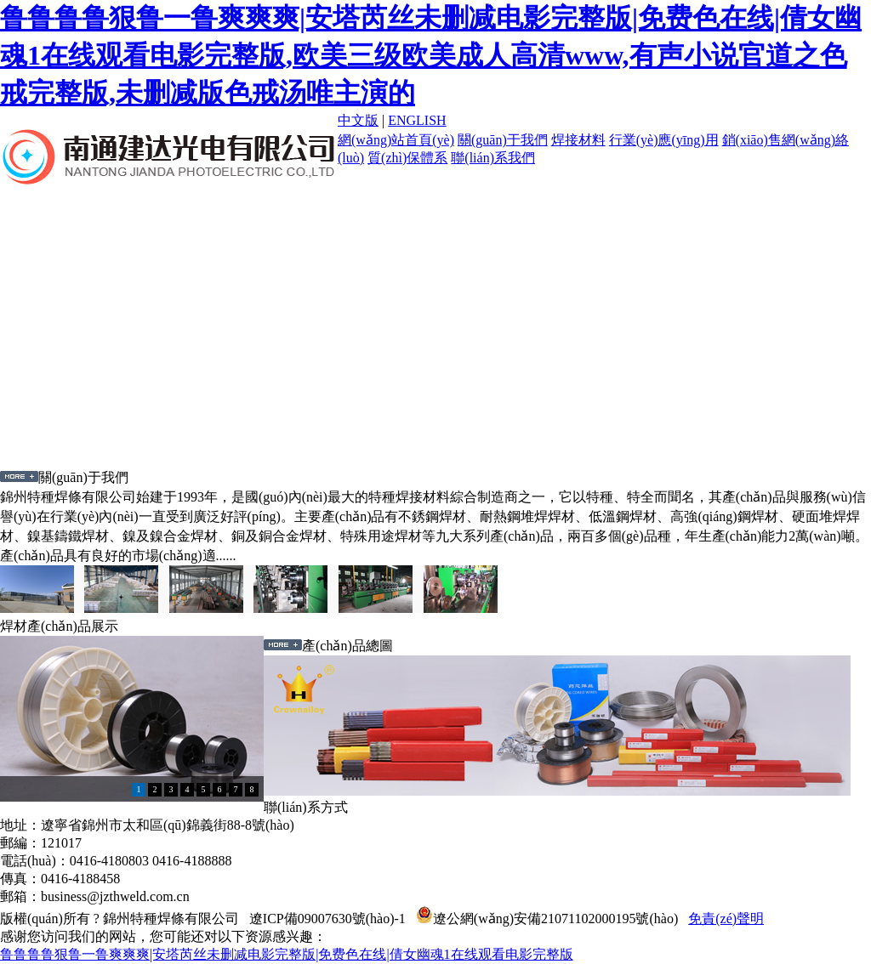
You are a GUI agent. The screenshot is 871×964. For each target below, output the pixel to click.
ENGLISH (417, 120)
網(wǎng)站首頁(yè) (396, 140)
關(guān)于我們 (503, 140)
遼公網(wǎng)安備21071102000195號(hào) (547, 918)
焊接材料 (578, 140)
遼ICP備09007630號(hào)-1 (327, 918)
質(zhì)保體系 (407, 157)
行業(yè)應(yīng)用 (664, 140)
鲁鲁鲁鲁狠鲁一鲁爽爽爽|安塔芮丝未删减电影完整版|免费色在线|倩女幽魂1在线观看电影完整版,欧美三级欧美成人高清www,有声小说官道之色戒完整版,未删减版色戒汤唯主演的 (431, 55)
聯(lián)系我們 (493, 157)
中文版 (358, 120)
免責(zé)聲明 (726, 918)
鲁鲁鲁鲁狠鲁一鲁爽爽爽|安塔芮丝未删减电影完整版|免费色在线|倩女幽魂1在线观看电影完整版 (286, 954)
